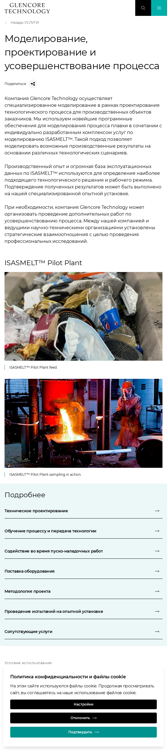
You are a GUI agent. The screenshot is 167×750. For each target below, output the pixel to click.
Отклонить (84, 718)
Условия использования (28, 663)
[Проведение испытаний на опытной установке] (83, 611)
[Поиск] (143, 8)
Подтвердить (83, 732)
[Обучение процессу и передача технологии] (83, 531)
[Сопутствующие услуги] (83, 631)
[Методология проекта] (83, 591)
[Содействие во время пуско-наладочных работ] (83, 551)
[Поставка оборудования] (83, 571)
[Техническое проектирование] (83, 511)
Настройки (83, 704)
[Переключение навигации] (159, 8)
